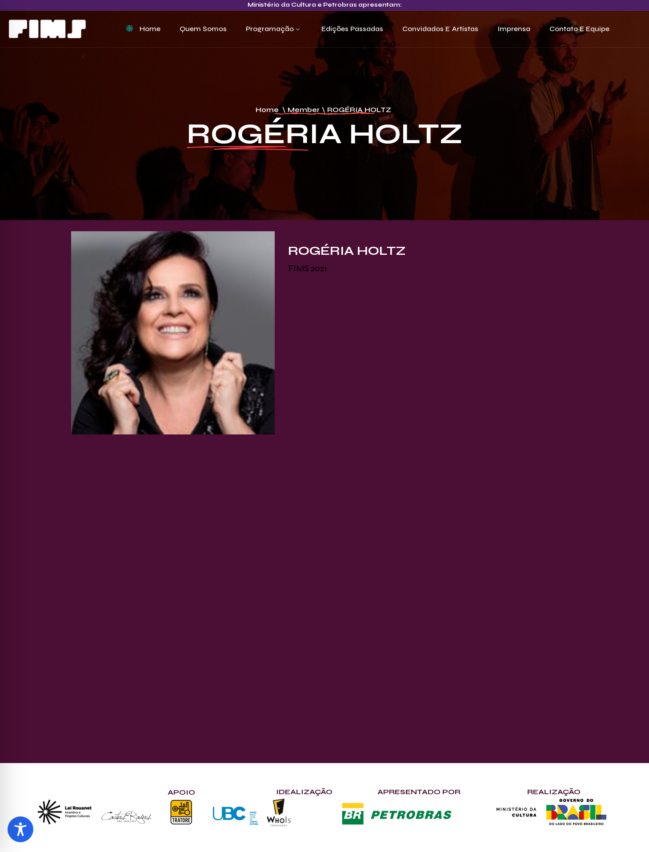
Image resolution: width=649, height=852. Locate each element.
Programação (270, 28)
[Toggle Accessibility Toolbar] (20, 829)
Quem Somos (203, 28)
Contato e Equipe (579, 28)
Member (304, 109)
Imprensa (513, 28)
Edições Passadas (352, 28)
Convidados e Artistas (440, 28)
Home (150, 28)
